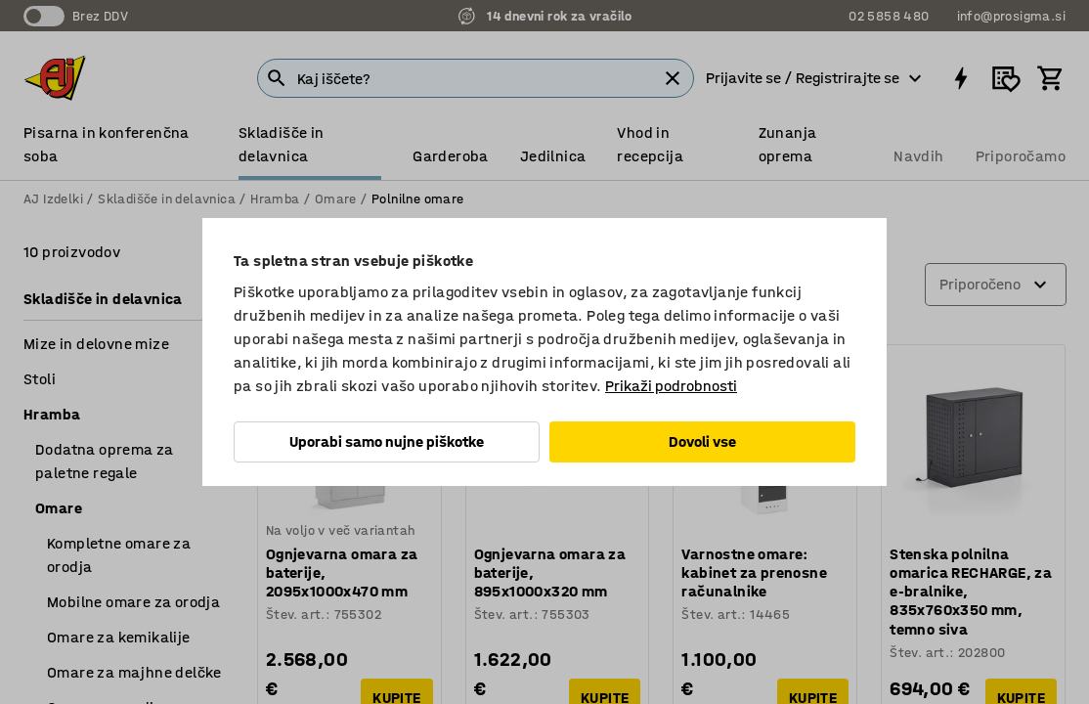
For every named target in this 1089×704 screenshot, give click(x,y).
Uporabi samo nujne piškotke (386, 441)
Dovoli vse (702, 441)
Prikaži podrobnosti (671, 385)
